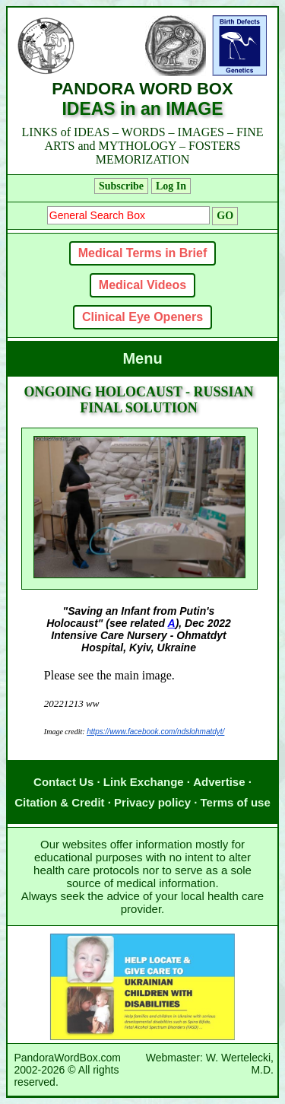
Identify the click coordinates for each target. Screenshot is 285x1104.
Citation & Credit (59, 802)
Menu (142, 358)
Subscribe (121, 186)
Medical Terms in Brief (142, 253)
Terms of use (236, 802)
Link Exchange (143, 781)
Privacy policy (152, 802)
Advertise (219, 781)
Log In (171, 186)
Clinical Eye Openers (142, 316)
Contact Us (63, 781)
